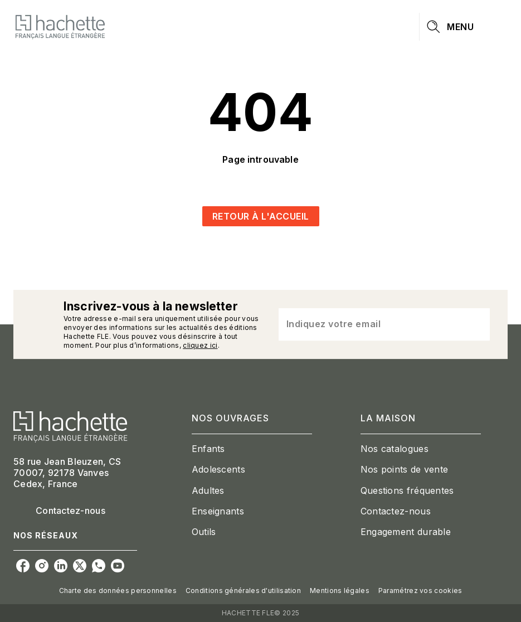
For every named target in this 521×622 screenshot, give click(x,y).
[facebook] (22, 565)
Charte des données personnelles (118, 590)
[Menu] (464, 27)
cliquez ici (200, 345)
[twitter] (79, 565)
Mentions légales (339, 590)
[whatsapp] (98, 565)
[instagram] (41, 565)
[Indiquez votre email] (370, 324)
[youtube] (117, 565)
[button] (260, 216)
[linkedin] (60, 565)
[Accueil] (60, 26)
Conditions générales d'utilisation (243, 590)
